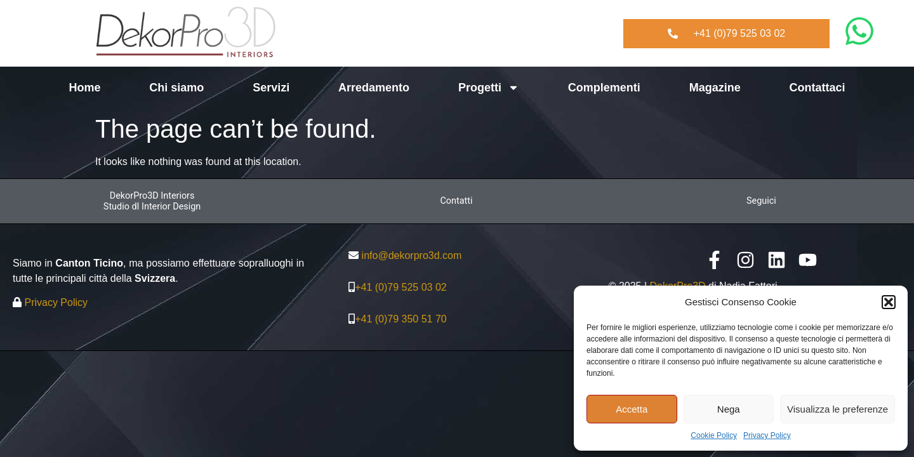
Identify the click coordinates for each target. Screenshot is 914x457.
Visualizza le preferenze (837, 409)
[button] (888, 302)
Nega (728, 409)
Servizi (271, 87)
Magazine (715, 87)
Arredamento (373, 87)
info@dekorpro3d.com (412, 255)
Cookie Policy (714, 435)
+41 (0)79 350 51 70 (401, 319)
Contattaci (817, 87)
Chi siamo (176, 87)
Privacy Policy (767, 435)
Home (84, 87)
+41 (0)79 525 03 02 (401, 287)
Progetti (488, 88)
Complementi (604, 87)
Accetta (631, 409)
